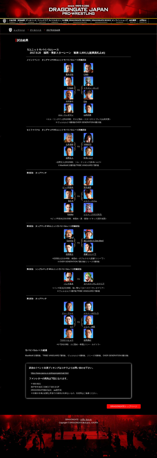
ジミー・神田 (89, 327)
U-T (71, 327)
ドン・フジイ (67, 313)
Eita (85, 101)
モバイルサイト (55, 21)
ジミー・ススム (90, 201)
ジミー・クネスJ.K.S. (93, 214)
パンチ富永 (68, 284)
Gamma (70, 241)
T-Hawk (70, 88)
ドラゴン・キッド (91, 88)
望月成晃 (87, 187)
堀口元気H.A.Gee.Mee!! (94, 241)
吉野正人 (69, 158)
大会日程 (12, 21)
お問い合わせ (86, 419)
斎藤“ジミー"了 (90, 254)
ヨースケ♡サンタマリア (94, 284)
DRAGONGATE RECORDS (80, 21)
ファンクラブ (42, 21)
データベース (31, 21)
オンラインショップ (119, 21)
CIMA (86, 74)
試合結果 (21, 21)
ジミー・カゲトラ (91, 313)
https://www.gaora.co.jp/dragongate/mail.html (49, 373)
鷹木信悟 (69, 74)
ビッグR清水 (67, 187)
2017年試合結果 (53, 30)
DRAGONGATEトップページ (123, 406)
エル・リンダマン (65, 115)
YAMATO (87, 144)
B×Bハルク (88, 158)
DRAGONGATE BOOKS (101, 21)
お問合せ (142, 21)
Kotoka (70, 214)
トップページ (19, 30)
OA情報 (65, 21)
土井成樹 (69, 144)
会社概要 (132, 21)
